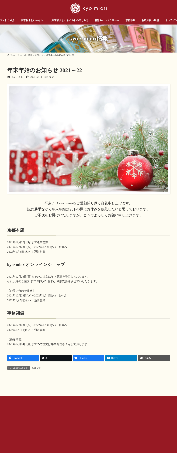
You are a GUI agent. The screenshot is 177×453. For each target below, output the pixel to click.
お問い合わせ (17, 431)
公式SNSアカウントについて (97, 431)
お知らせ (36, 367)
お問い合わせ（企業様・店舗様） (46, 431)
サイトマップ (153, 431)
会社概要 (73, 431)
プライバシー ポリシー (129, 431)
